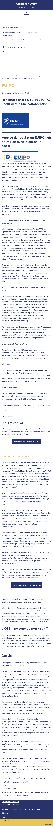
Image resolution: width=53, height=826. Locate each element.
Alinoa (48, 824)
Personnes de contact (10, 802)
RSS (3, 817)
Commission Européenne (27, 76)
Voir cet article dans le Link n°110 (26, 442)
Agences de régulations (22, 78)
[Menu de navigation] (26, 13)
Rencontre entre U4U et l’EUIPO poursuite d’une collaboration (20, 34)
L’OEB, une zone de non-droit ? (14, 47)
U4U (21, 423)
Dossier (6, 52)
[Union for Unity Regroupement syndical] (26, 5)
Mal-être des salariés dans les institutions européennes (25, 778)
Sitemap (5, 813)
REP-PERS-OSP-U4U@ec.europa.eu (28, 399)
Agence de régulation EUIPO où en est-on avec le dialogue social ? (24, 41)
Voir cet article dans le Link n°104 (26, 585)
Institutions (12, 76)
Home (4, 76)
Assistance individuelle (10, 804)
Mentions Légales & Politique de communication (21, 809)
